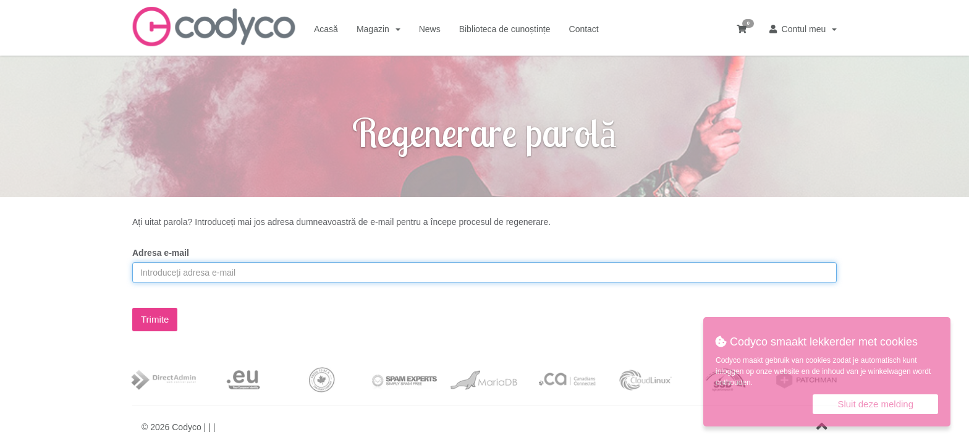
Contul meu (803, 29)
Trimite (155, 319)
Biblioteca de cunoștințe (505, 29)
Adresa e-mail (160, 253)
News (430, 29)
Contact (584, 29)
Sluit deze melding (875, 404)
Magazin (378, 29)
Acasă (326, 29)
